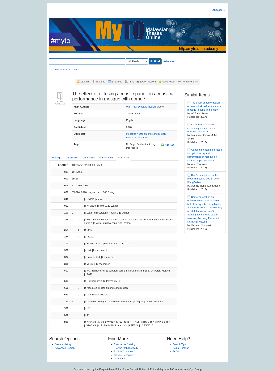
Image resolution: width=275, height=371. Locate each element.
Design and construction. (152, 133)
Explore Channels (123, 351)
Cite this (85, 81)
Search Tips (179, 344)
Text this (100, 81)
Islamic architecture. (137, 137)
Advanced (169, 61)
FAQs (176, 351)
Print (131, 81)
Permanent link (190, 81)
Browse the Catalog (124, 344)
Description (72, 157)
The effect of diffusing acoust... (64, 69)
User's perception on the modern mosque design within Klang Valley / (203, 179)
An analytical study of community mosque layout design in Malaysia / (201, 128)
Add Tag (167, 144)
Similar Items (106, 157)
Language (218, 9)
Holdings (56, 157)
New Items (119, 358)
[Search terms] (87, 61)
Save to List (168, 81)
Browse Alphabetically (126, 348)
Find (155, 61)
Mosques (131, 133)
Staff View (123, 157)
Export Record (148, 81)
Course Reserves (123, 355)
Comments (89, 157)
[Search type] (137, 61)
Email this (116, 81)
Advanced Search (65, 348)
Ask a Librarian (181, 348)
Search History (63, 344)
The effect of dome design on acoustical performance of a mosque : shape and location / (204, 106)
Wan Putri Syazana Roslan (141, 106)
